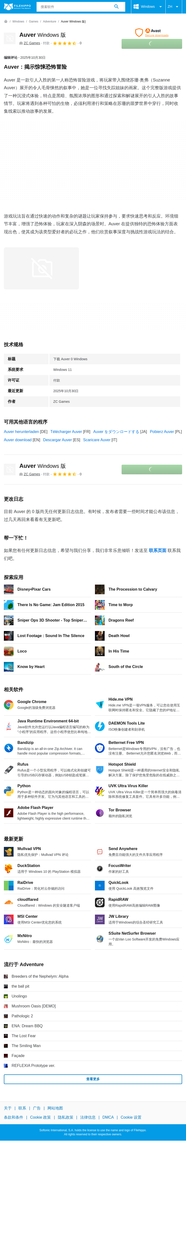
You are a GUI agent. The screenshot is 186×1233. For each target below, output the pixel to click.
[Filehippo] (17, 7)
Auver (42, 34)
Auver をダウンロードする (116, 432)
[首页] (6, 21)
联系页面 (157, 550)
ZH (174, 7)
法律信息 (88, 1117)
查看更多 (93, 1079)
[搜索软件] (116, 7)
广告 (37, 1108)
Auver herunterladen (21, 432)
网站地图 (55, 1108)
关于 (8, 1108)
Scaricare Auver (96, 440)
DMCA (108, 1117)
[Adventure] (49, 22)
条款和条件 (13, 1117)
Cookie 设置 (131, 1117)
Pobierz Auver (162, 432)
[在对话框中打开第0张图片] (41, 268)
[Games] (33, 22)
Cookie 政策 (40, 1117)
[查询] (81, 7)
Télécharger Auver (66, 432)
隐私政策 (65, 1117)
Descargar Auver (57, 440)
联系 (22, 1108)
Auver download (18, 440)
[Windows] (18, 22)
